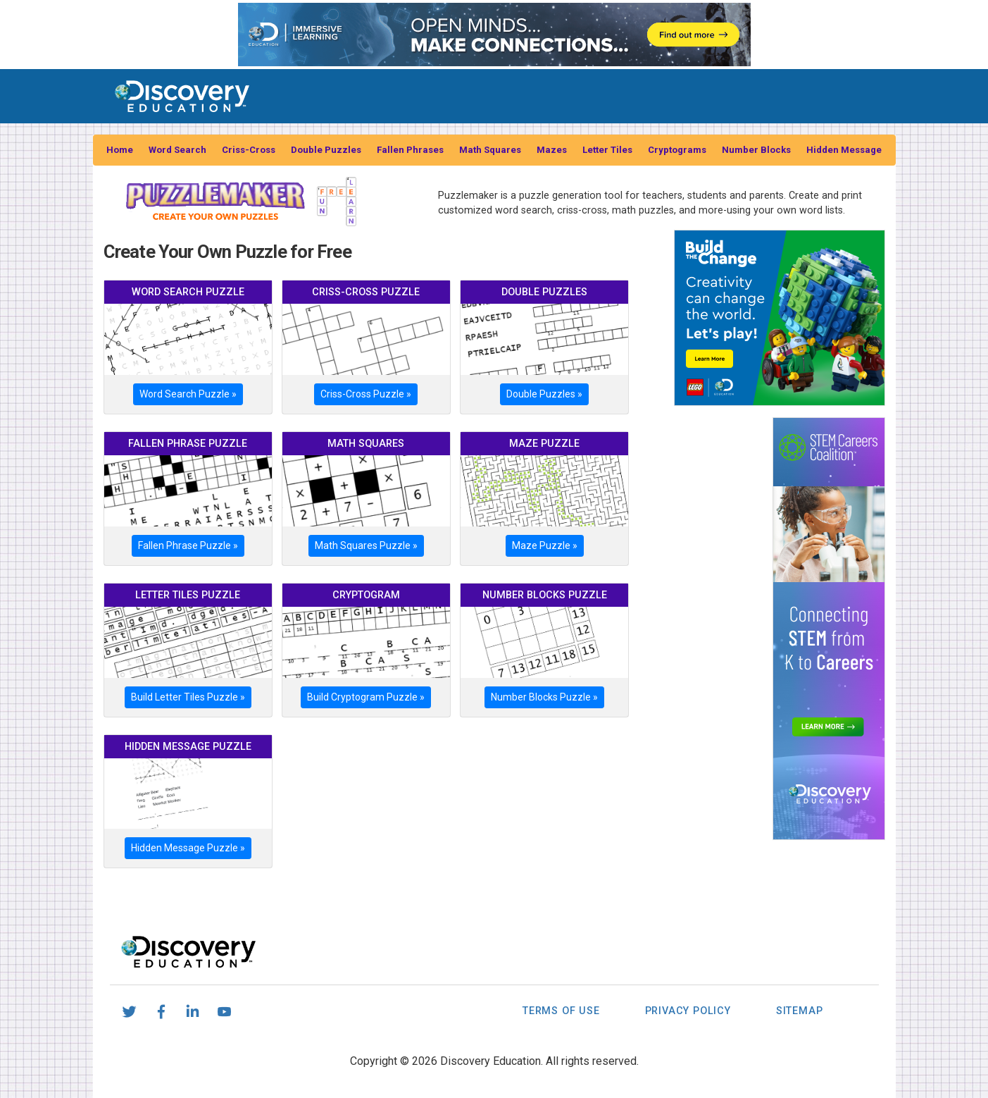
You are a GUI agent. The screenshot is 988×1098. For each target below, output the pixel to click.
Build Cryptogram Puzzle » (366, 697)
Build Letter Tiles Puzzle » (188, 697)
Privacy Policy (688, 1011)
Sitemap (799, 1011)
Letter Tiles (607, 149)
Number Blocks (756, 149)
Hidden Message (844, 149)
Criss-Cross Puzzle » (365, 394)
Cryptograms (677, 149)
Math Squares (490, 149)
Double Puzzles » (544, 394)
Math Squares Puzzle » (366, 545)
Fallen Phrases (410, 149)
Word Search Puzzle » (188, 394)
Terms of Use (561, 1011)
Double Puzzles (326, 149)
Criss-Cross (248, 149)
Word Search (177, 149)
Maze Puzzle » (544, 545)
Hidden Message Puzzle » (188, 847)
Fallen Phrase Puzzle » (188, 545)
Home (119, 149)
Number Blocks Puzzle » (544, 697)
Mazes (552, 149)
